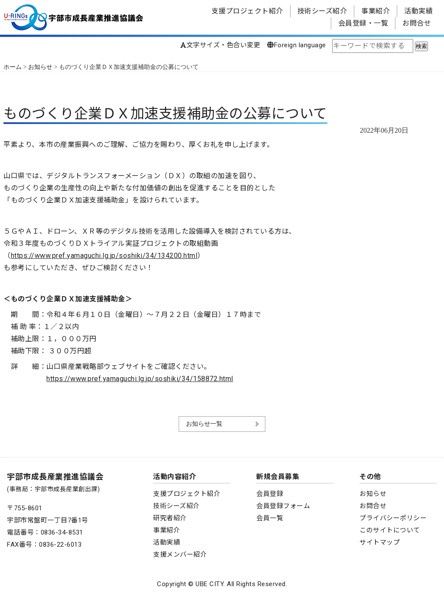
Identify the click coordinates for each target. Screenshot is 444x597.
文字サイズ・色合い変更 (220, 45)
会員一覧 (269, 518)
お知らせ (372, 494)
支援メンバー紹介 (180, 554)
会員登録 (269, 494)
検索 (421, 46)
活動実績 (418, 11)
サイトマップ (379, 542)
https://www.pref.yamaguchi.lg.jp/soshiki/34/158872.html (139, 379)
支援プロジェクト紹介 (247, 11)
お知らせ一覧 (204, 424)
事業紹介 (375, 11)
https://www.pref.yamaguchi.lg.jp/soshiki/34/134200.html (104, 255)
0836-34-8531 (62, 532)
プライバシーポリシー (393, 518)
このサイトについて (389, 530)
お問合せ (416, 23)
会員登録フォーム (283, 506)
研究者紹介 (170, 518)
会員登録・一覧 (363, 23)
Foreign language (296, 45)
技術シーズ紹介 (322, 11)
